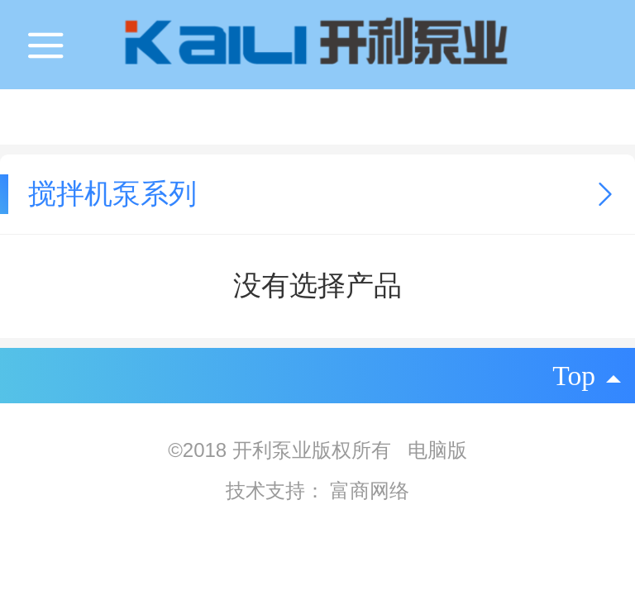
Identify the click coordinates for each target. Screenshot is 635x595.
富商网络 (369, 490)
